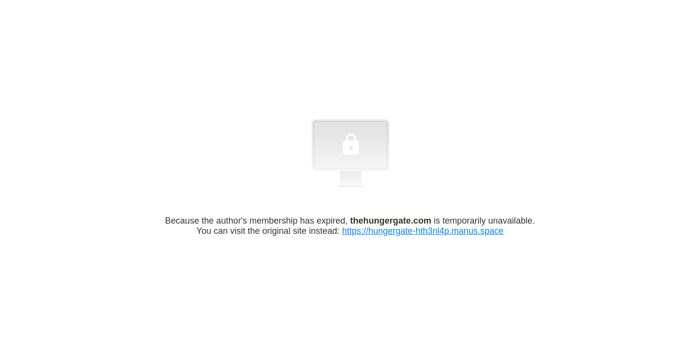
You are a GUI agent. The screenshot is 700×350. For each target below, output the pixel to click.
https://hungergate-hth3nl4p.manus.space (423, 231)
